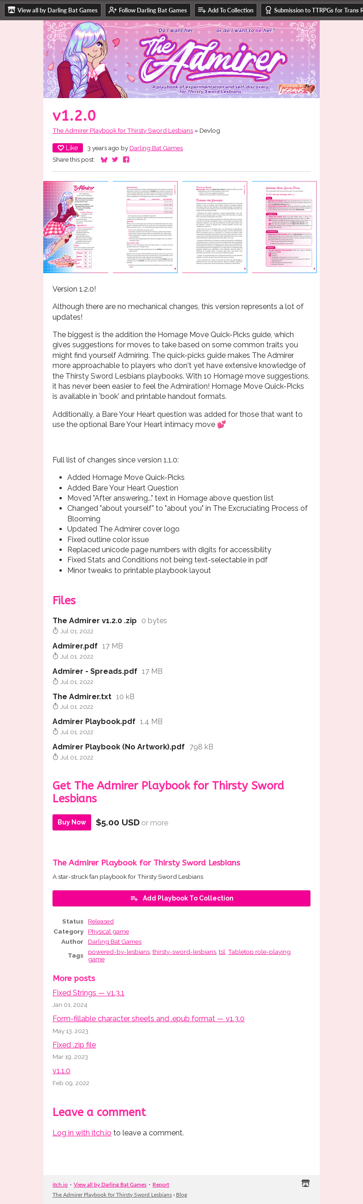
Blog (181, 1194)
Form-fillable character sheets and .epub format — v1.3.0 (149, 1018)
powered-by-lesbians (119, 951)
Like (68, 148)
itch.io (60, 1184)
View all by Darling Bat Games (110, 1184)
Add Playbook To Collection (182, 898)
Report (160, 1184)
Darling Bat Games (156, 148)
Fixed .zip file (74, 1044)
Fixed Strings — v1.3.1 (88, 992)
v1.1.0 (61, 1070)
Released (101, 921)
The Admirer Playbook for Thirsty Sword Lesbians (123, 130)
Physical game (108, 931)
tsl (222, 951)
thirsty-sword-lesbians (184, 951)
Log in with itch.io (82, 1132)
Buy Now (72, 822)
